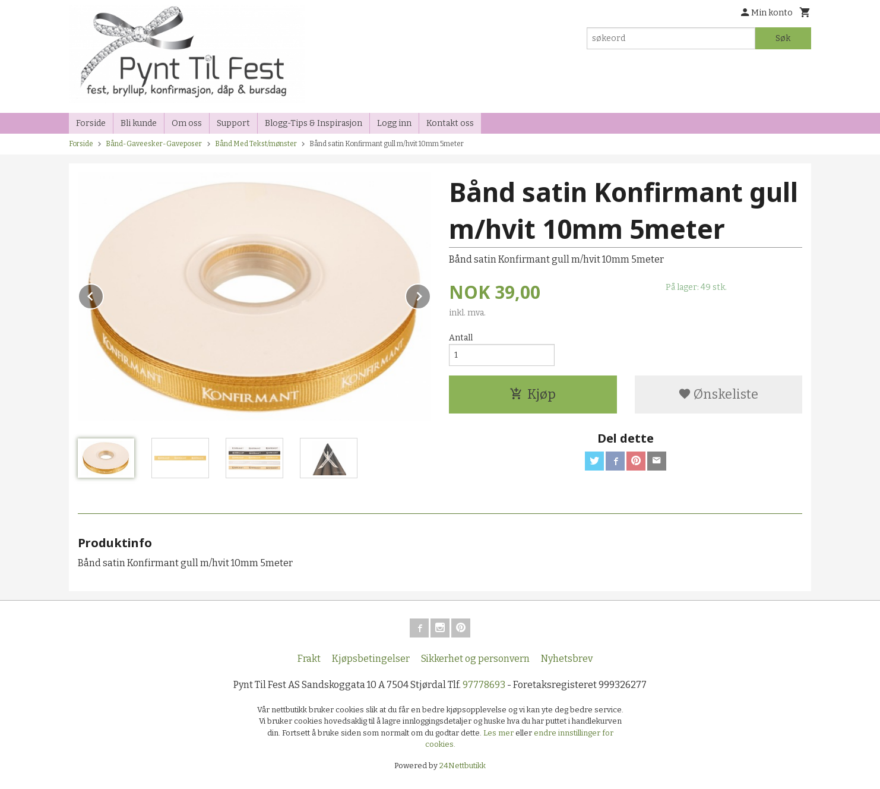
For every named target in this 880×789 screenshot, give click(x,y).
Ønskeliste (718, 394)
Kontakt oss (450, 123)
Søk (782, 38)
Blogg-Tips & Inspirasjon (313, 123)
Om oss (187, 123)
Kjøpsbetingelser (371, 658)
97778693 (484, 684)
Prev (103, 294)
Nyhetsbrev (567, 658)
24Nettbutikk (462, 765)
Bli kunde (139, 123)
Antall (461, 338)
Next (430, 294)
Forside (91, 123)
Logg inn (394, 123)
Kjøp (532, 394)
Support (233, 123)
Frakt (309, 658)
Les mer (499, 732)
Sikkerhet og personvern (475, 658)
